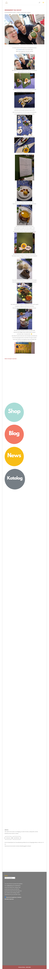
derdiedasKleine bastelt (11, 12)
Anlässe (28, 12)
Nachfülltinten (17, 838)
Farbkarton (8, 838)
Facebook (20, 49)
